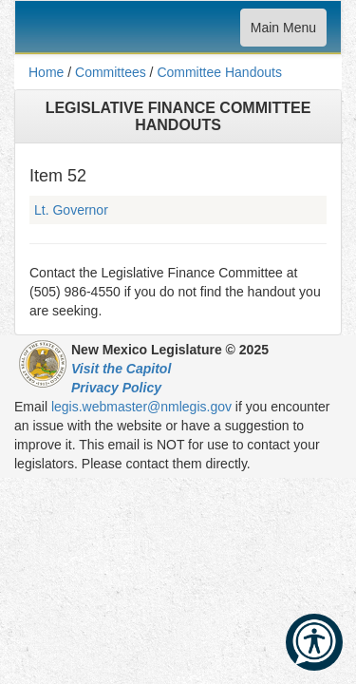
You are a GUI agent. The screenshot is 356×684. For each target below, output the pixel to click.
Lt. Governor (71, 210)
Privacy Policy (116, 387)
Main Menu (283, 32)
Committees (110, 72)
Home (46, 72)
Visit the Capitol (121, 368)
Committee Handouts (219, 72)
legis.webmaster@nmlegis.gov (141, 406)
